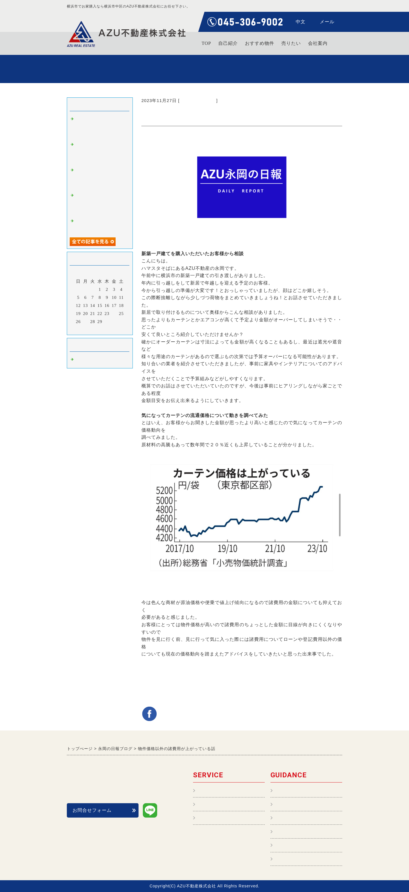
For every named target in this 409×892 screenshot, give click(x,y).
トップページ (289, 790)
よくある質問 (289, 831)
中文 (300, 21)
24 (114, 313)
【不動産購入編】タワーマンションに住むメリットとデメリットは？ (100, 127)
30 (107, 321)
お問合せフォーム (92, 810)
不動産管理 (209, 790)
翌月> (112, 329)
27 (85, 321)
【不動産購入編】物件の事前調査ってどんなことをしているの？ (100, 203)
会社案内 (318, 43)
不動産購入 (209, 804)
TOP (206, 43)
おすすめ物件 (259, 43)
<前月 (88, 329)
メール (327, 21)
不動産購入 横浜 (198, 100)
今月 (99, 329)
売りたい (291, 43)
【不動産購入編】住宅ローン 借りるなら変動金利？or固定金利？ (100, 152)
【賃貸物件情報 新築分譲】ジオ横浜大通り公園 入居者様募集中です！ (103, 178)
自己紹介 (228, 43)
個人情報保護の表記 (297, 845)
